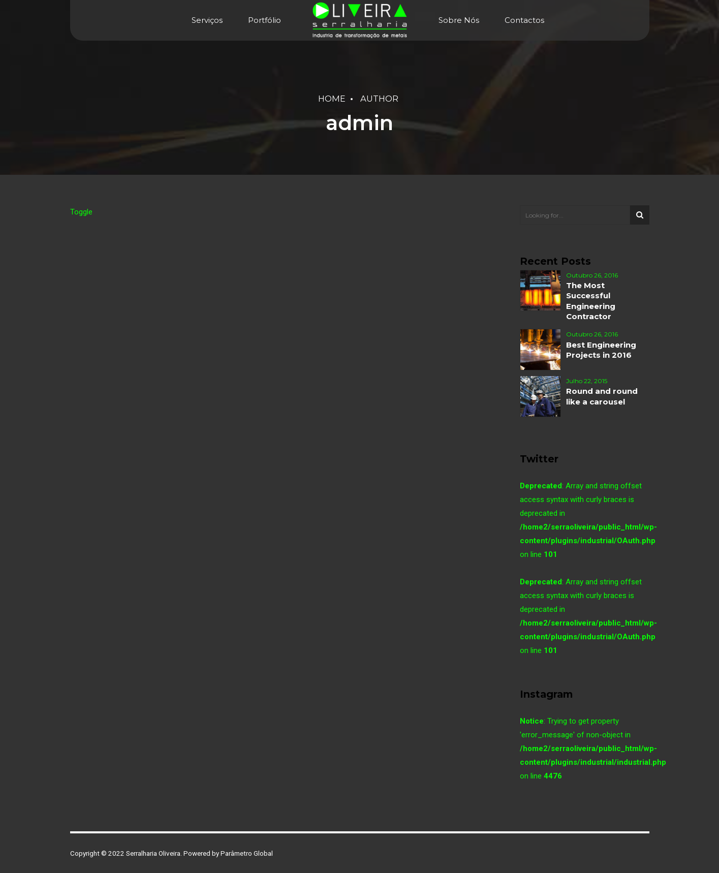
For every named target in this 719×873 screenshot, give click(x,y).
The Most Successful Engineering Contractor (590, 300)
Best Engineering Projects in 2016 (601, 350)
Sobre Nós (459, 20)
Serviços (207, 20)
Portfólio (264, 20)
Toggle (81, 211)
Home (332, 98)
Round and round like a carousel (602, 396)
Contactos (524, 20)
